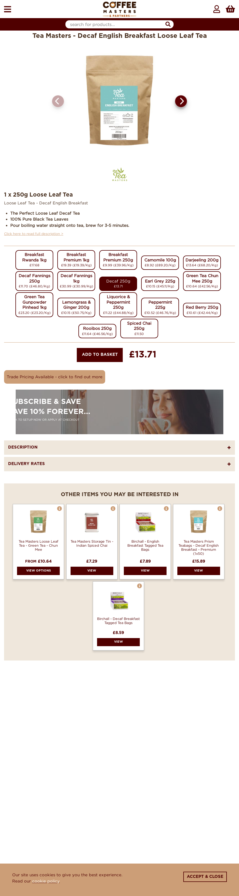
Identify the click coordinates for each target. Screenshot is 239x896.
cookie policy (46, 881)
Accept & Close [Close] (205, 877)
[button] (181, 101)
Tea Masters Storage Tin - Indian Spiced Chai (92, 543)
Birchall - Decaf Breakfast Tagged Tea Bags (118, 621)
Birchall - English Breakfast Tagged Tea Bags (145, 545)
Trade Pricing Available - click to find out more (54, 376)
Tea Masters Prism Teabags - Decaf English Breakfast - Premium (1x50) (198, 547)
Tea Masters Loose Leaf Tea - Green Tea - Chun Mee (38, 545)
